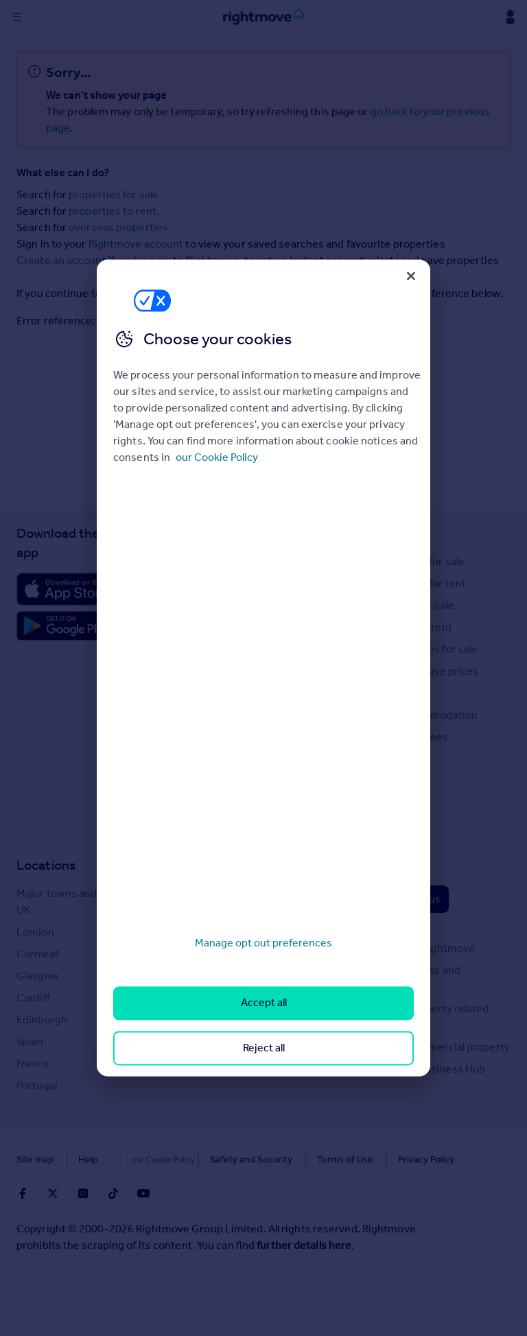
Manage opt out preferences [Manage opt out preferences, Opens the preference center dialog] (263, 942)
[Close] (411, 276)
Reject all (264, 1047)
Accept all (264, 1003)
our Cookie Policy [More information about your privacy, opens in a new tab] (217, 457)
